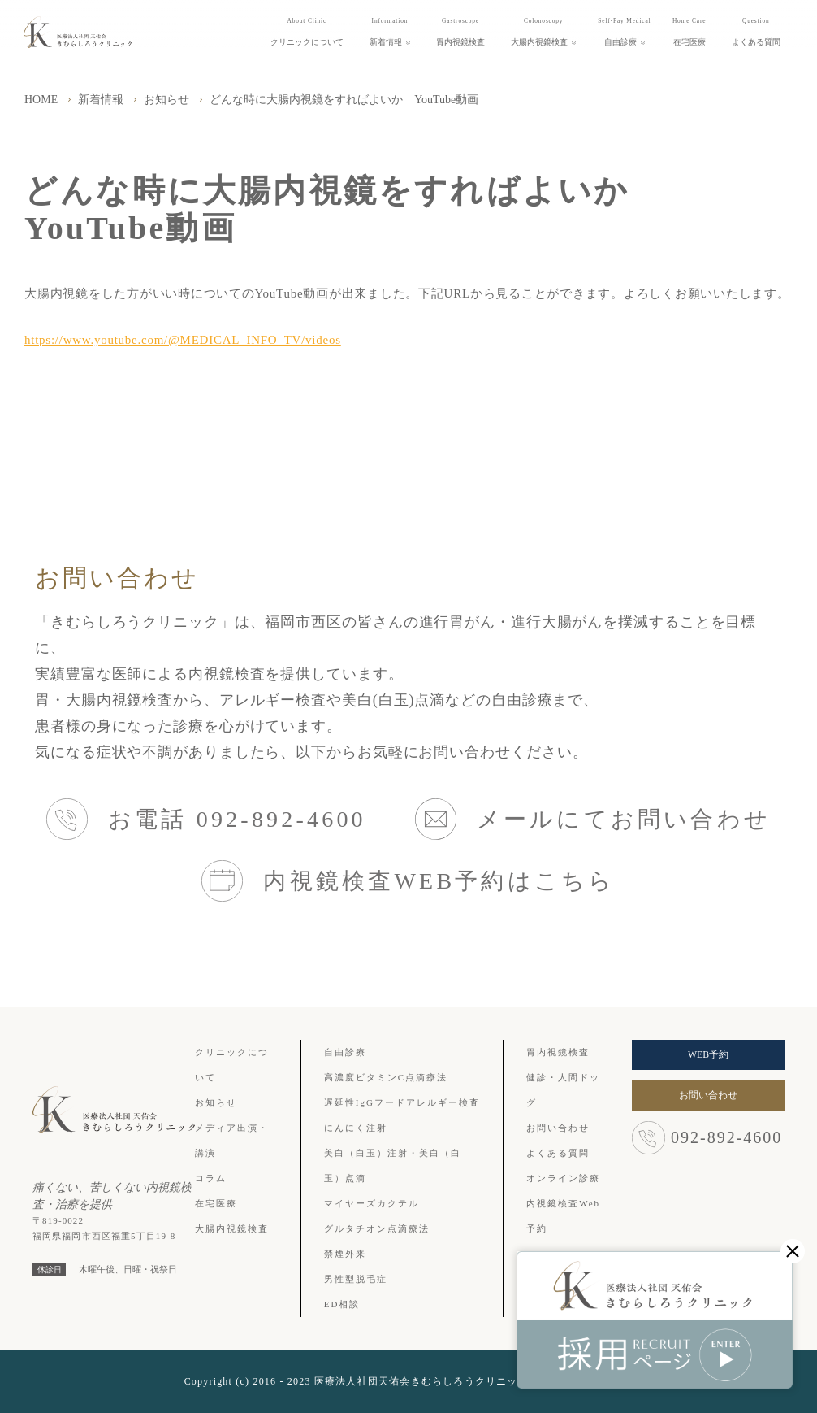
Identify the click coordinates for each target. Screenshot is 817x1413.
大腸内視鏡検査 (232, 1228)
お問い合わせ (558, 1128)
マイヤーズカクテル (371, 1203)
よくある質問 (558, 1153)
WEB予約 (708, 1055)
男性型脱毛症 (355, 1279)
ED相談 (342, 1304)
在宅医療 (216, 1203)
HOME (41, 99)
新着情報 (100, 99)
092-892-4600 (707, 1137)
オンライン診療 (563, 1178)
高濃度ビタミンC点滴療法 (385, 1077)
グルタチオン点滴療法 (377, 1228)
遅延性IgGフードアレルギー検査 (402, 1102)
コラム (211, 1178)
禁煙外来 (345, 1254)
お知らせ (166, 99)
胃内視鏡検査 (558, 1052)
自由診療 (345, 1052)
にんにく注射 (355, 1128)
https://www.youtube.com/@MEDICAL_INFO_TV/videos (182, 339)
